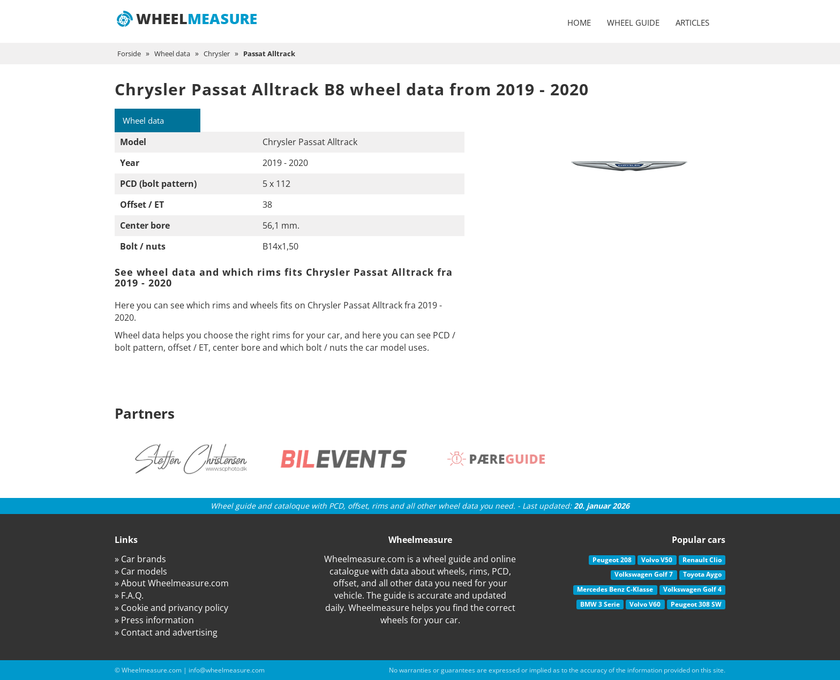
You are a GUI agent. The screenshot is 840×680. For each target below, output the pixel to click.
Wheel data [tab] (146, 120)
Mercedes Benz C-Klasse (615, 589)
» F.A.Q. (129, 596)
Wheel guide (633, 22)
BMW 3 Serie (600, 604)
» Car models (141, 571)
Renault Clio (702, 559)
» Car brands (140, 559)
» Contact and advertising (166, 632)
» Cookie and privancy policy (171, 608)
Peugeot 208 (612, 559)
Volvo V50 (656, 559)
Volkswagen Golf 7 (643, 574)
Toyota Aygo (702, 574)
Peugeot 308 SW (696, 604)
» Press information (154, 620)
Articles (692, 22)
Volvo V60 (645, 604)
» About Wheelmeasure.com (172, 584)
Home (579, 22)
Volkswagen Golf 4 (692, 589)
